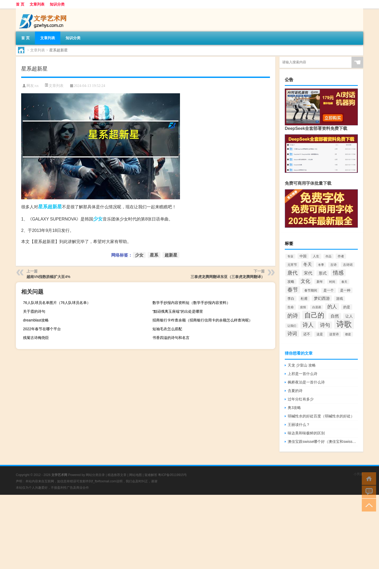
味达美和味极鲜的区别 (306, 433)
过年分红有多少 (301, 399)
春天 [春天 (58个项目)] (344, 281)
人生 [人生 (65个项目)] (316, 256)
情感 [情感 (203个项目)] (338, 273)
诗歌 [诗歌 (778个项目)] (344, 324)
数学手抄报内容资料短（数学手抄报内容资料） (191, 303)
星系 (43, 206)
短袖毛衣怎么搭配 (167, 329)
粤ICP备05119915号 (172, 475)
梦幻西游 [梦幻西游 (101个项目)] (322, 298)
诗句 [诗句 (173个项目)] (325, 325)
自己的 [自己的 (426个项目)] (314, 315)
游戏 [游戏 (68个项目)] (339, 299)
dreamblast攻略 (36, 320)
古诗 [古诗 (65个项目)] (333, 265)
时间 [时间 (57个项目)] (332, 281)
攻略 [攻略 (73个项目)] (290, 282)
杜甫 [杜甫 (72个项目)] (304, 299)
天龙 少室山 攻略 (302, 365)
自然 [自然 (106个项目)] (335, 316)
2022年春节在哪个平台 (42, 329)
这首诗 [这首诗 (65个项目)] (334, 334)
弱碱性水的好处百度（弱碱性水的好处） (321, 416)
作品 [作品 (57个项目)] (328, 256)
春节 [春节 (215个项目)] (292, 290)
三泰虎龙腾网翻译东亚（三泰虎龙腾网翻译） (228, 277)
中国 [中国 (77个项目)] (303, 256)
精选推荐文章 (117, 475)
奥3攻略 (294, 407)
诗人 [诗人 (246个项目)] (308, 325)
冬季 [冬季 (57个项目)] (321, 264)
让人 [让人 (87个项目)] (349, 316)
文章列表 (37, 4)
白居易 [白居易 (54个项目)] (316, 307)
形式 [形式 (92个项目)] (323, 273)
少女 (98, 219)
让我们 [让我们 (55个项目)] (291, 325)
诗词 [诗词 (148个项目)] (292, 333)
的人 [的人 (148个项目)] (332, 306)
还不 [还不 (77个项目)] (306, 334)
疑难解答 (151, 475)
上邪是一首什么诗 (302, 374)
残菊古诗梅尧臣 (36, 338)
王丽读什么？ (299, 424)
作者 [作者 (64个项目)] (341, 256)
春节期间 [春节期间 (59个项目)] (310, 290)
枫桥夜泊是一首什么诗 (306, 382)
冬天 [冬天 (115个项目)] (307, 264)
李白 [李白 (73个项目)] (290, 299)
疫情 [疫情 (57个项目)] (303, 307)
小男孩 (358, 474)
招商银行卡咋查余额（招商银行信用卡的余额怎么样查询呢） (202, 320)
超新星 (55, 206)
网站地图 (135, 475)
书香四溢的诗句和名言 (171, 338)
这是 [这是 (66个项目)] (320, 334)
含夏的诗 (295, 391)
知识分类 (57, 4)
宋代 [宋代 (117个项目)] (308, 273)
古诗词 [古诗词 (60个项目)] (348, 264)
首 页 (20, 4)
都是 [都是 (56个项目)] (348, 334)
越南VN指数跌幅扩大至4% (48, 277)
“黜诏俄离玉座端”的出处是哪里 (177, 311)
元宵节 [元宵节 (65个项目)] (292, 265)
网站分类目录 (95, 475)
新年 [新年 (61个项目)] (320, 281)
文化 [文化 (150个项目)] (305, 281)
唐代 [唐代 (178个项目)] (292, 273)
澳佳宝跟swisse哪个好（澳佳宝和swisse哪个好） (323, 441)
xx (37, 86)
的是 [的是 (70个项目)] (346, 307)
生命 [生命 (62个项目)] (290, 307)
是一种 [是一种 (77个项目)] (345, 290)
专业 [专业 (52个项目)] (290, 256)
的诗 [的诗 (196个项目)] (292, 316)
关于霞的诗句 (34, 311)
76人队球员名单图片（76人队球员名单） (57, 303)
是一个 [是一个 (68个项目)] (328, 290)
